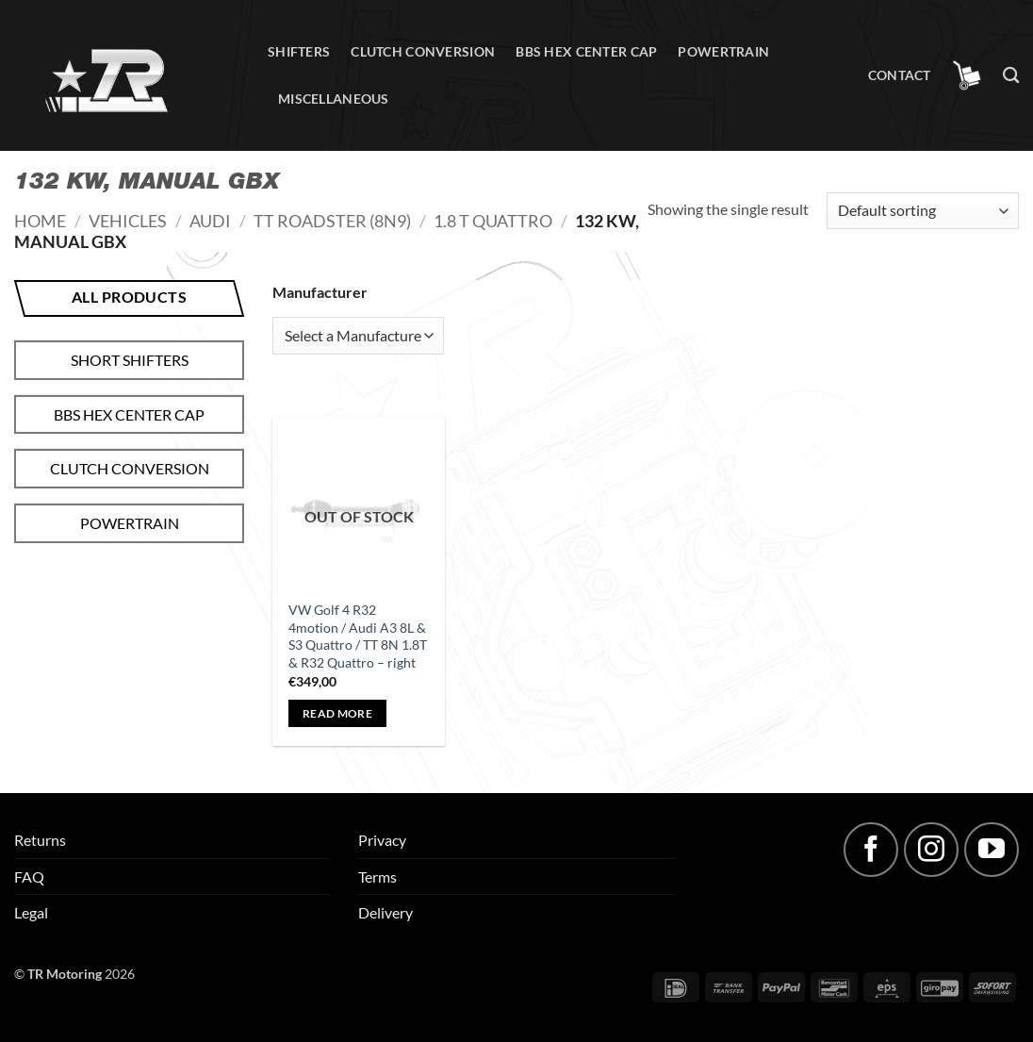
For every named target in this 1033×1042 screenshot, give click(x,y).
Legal (31, 912)
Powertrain (723, 51)
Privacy (382, 840)
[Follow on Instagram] (931, 849)
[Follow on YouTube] (991, 849)
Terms (377, 876)
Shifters (299, 51)
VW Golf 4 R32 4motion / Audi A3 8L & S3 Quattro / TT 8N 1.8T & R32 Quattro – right (357, 636)
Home (40, 220)
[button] (967, 75)
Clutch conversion (423, 51)
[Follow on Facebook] (871, 849)
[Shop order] (923, 210)
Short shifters (130, 360)
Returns (40, 840)
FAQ (29, 876)
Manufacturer (320, 292)
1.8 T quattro (493, 220)
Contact (899, 75)
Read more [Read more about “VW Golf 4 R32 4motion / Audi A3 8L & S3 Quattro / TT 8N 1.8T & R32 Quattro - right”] (337, 713)
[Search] (1011, 76)
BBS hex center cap (586, 51)
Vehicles (128, 220)
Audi (210, 220)
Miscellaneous (333, 99)
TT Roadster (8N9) (332, 220)
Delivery (385, 912)
